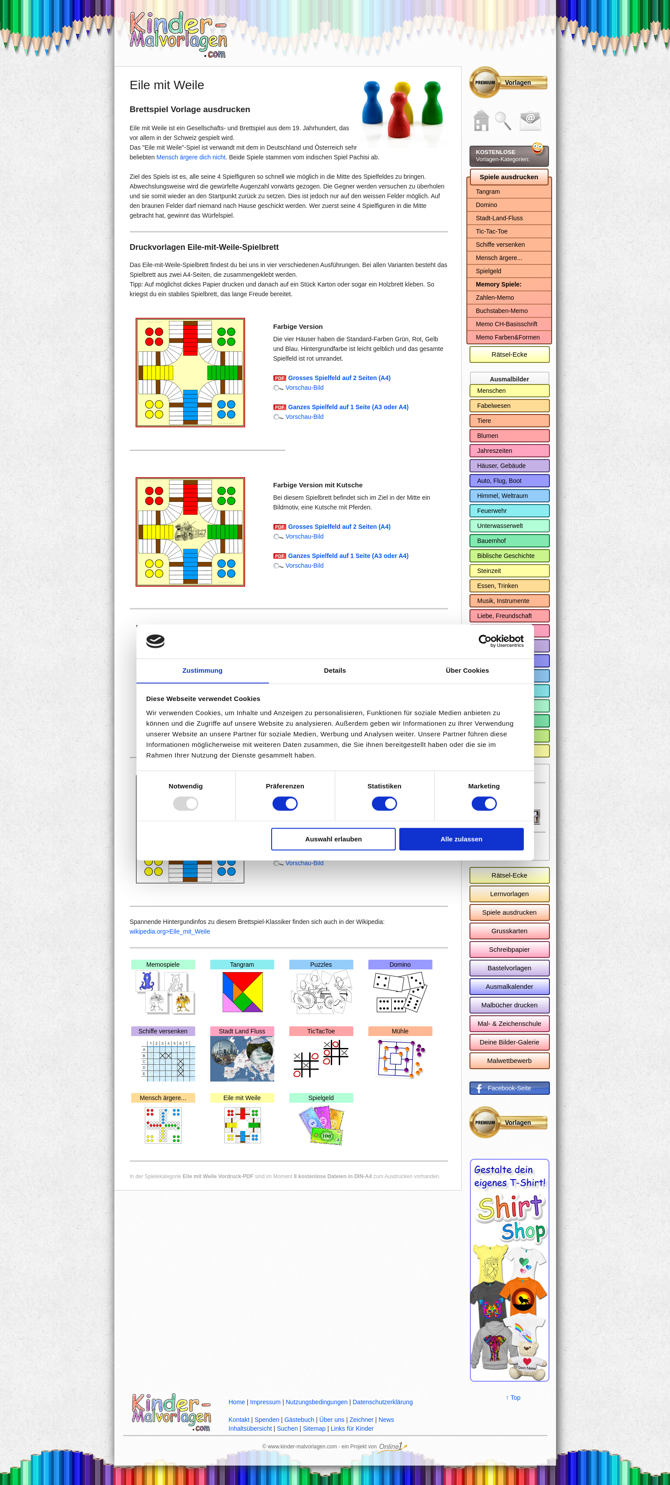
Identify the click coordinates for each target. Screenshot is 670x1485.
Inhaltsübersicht (250, 1428)
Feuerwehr (492, 510)
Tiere (484, 420)
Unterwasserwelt (500, 525)
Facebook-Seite (509, 1088)
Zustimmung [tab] (202, 670)
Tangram (242, 988)
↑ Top (513, 1397)
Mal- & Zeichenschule (509, 1023)
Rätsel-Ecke (509, 354)
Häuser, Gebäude (501, 465)
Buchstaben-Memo (502, 310)
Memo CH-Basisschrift (507, 324)
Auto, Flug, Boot (499, 480)
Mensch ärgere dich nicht (190, 157)
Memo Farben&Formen (508, 337)
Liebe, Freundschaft (504, 615)
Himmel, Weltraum (502, 495)
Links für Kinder (352, 1428)
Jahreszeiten (494, 450)
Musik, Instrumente (503, 600)
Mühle (400, 1055)
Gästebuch (299, 1419)
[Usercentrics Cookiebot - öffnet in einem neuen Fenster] (485, 641)
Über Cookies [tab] (467, 670)
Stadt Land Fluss (242, 1055)
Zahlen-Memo (495, 297)
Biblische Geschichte (506, 555)
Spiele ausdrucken (509, 177)
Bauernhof (491, 540)
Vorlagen (518, 82)
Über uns (331, 1419)
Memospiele (163, 988)
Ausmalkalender (510, 986)
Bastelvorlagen (509, 968)
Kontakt (239, 1419)
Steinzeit (489, 570)
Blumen (487, 435)
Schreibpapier (509, 949)
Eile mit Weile (242, 1121)
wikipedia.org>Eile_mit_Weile (170, 931)
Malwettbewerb (509, 1060)
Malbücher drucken (509, 1005)
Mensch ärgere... (163, 1121)
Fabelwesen (494, 405)
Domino (400, 988)
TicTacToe (321, 1055)
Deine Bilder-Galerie (509, 1042)
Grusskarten (510, 931)
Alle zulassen (461, 839)
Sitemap (314, 1428)
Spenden (266, 1419)
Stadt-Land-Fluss (499, 218)
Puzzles (321, 988)
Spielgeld (321, 1121)
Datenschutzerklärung (382, 1402)
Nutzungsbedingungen (317, 1402)
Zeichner (361, 1419)
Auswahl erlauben (333, 839)
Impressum (265, 1402)
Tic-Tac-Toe (492, 231)
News (386, 1419)
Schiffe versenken (163, 1055)
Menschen (491, 390)
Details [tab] (335, 670)
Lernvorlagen (509, 893)
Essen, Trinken (498, 585)
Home (237, 1402)
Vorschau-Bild (305, 387)
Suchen (287, 1428)
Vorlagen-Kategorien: (503, 155)
